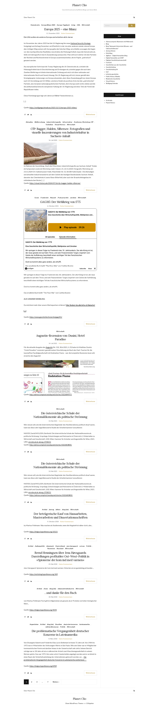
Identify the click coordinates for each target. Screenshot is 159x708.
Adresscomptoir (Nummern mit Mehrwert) (119, 41)
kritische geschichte (112, 74)
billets (58, 509)
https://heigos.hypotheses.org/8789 (43, 666)
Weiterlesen (90, 114)
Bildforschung (40, 122)
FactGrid (109, 62)
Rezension (51, 548)
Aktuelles (29, 122)
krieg (73, 25)
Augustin (49, 347)
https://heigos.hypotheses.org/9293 (43, 610)
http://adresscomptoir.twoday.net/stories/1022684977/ (50, 394)
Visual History (60, 124)
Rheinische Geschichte (113, 79)
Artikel (44, 509)
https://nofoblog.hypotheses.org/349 (43, 574)
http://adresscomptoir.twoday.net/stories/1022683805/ (50, 445)
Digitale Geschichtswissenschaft (116, 60)
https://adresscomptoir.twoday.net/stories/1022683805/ (51, 495)
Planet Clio (79, 5)
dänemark (50, 546)
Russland (60, 548)
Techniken (49, 124)
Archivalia (109, 100)
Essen (37, 198)
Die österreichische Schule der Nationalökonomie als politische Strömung (60, 415)
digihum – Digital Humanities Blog (116, 55)
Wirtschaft (86, 25)
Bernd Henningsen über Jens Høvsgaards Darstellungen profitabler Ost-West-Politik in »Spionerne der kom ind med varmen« (60, 556)
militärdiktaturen (52, 627)
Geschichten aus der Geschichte (116, 65)
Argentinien (34, 624)
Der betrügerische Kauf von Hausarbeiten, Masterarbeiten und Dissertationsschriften (60, 515)
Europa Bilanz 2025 (48, 25)
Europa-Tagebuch (63, 25)
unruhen (73, 198)
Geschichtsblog (111, 67)
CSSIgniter (90, 703)
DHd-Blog (109, 53)
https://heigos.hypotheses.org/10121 (43, 531)
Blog (107, 44)
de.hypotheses (110, 51)
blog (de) (65, 509)
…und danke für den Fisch (60, 593)
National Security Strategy (81, 43)
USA (78, 25)
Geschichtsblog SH (112, 69)
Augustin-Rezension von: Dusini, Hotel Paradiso (60, 337)
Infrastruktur (67, 122)
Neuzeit (53, 198)
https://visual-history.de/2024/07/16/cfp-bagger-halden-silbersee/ (54, 183)
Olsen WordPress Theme (74, 703)
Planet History (110, 103)
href (107, 72)
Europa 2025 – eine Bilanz (60, 29)
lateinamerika (84, 624)
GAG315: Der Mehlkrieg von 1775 (60, 202)
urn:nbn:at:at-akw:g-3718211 (39, 442)
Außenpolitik (40, 546)
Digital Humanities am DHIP (115, 58)
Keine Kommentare (68, 33)
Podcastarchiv (63, 198)
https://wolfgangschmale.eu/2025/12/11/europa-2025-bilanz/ (53, 107)
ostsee (82, 546)
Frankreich (44, 198)
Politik (88, 546)
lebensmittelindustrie (66, 589)
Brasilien (58, 624)
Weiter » (56, 682)
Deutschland (60, 546)
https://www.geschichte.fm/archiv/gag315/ (45, 317)
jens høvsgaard (72, 546)
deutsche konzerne (71, 624)
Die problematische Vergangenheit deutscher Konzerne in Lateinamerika (60, 632)
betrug (51, 509)
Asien (46, 589)
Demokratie (35, 25)
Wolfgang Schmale (112, 83)
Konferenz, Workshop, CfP (83, 122)
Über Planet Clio (29, 17)
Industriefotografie (54, 122)
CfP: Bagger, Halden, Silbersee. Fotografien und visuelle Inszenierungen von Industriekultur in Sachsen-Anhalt (60, 132)
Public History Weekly (113, 76)
